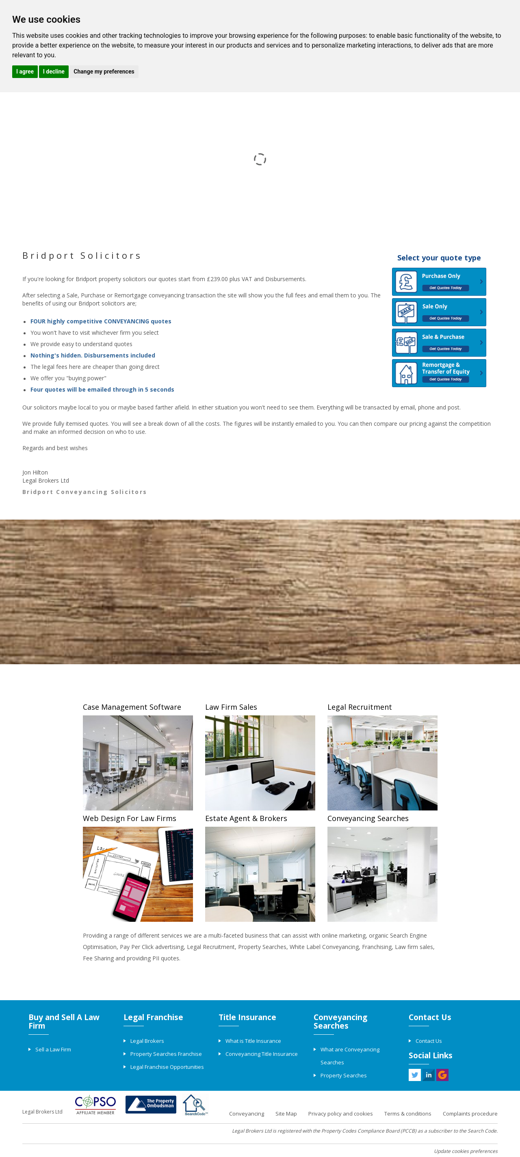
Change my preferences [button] (104, 71)
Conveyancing (246, 1113)
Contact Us (429, 1040)
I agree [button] (25, 71)
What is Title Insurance (253, 1040)
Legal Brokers (147, 1040)
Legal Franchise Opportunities (167, 1066)
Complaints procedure (470, 1113)
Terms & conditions (407, 1113)
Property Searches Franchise (166, 1053)
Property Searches (344, 1075)
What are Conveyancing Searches (350, 1056)
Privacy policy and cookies (340, 1113)
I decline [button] (54, 71)
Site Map (286, 1113)
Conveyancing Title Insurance (261, 1053)
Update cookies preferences (466, 1151)
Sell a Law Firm (53, 1049)
